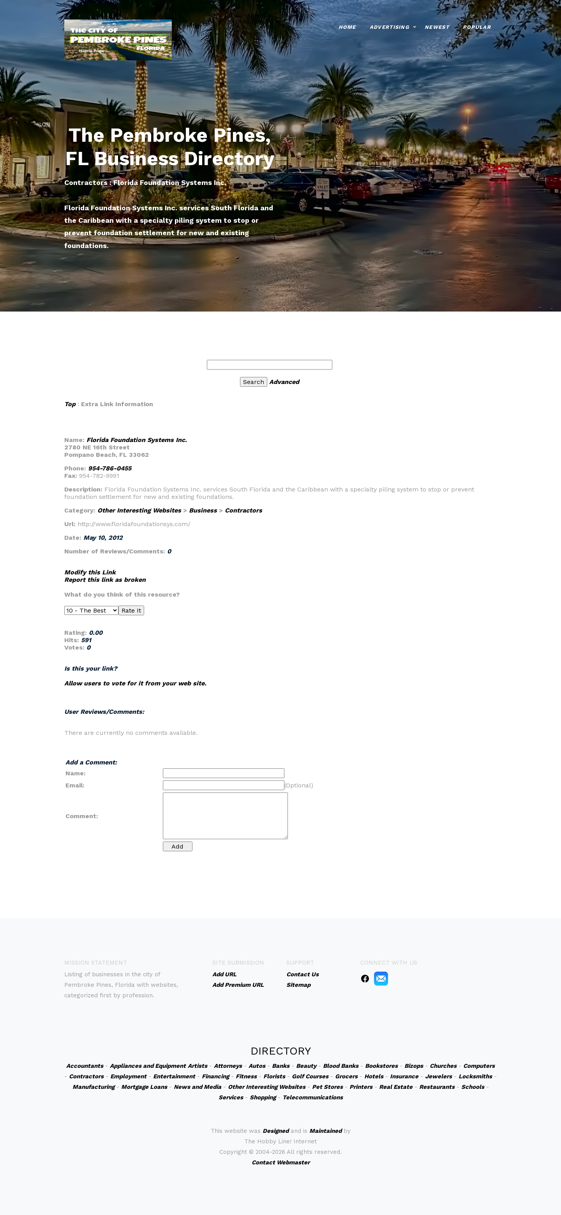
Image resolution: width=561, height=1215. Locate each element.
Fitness (246, 1076)
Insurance (404, 1076)
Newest (437, 27)
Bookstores (381, 1065)
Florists (274, 1076)
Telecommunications (312, 1097)
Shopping (263, 1097)
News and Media (197, 1086)
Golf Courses (310, 1076)
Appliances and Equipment (148, 1065)
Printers (360, 1086)
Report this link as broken (105, 579)
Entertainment (174, 1076)
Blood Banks (340, 1065)
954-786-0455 (109, 468)
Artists (197, 1065)
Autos (257, 1065)
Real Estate (396, 1086)
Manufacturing (93, 1086)
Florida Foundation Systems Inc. (136, 440)
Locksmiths (475, 1076)
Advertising (389, 27)
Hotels (373, 1076)
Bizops (413, 1065)
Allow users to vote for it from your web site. (135, 683)
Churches (443, 1065)
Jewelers (438, 1076)
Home (347, 27)
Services (231, 1097)
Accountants (84, 1065)
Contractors (243, 510)
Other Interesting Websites (139, 510)
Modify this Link (90, 572)
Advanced (284, 382)
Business (203, 510)
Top (70, 404)
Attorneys (228, 1065)
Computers (479, 1065)
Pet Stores (327, 1086)
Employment (128, 1076)
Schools (472, 1086)
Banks (280, 1065)
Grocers (346, 1076)
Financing (215, 1076)
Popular (477, 27)
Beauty (306, 1065)
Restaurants (437, 1086)
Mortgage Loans (144, 1086)
